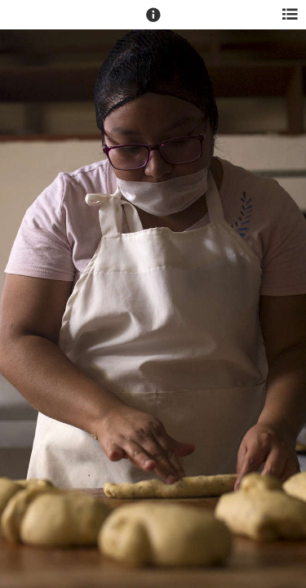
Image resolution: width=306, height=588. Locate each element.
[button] (153, 22)
